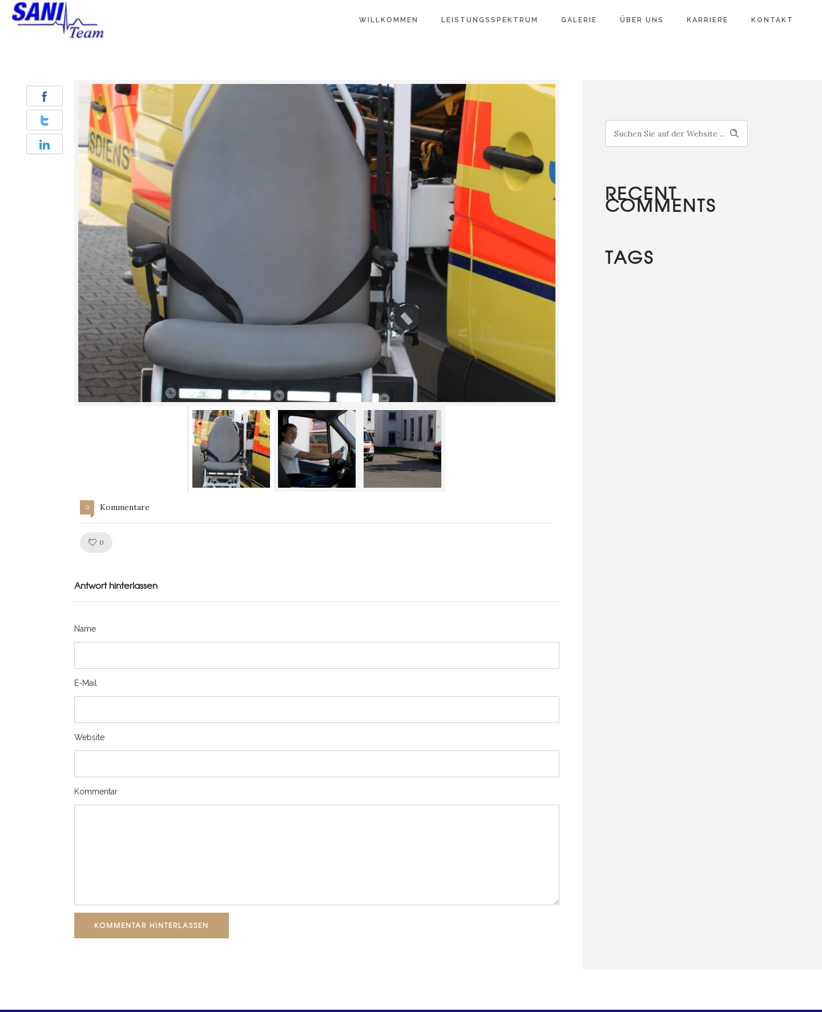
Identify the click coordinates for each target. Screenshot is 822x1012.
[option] (316, 243)
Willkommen (388, 20)
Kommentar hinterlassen (151, 925)
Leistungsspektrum (489, 20)
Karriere (707, 20)
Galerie (579, 20)
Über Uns (642, 20)
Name (85, 628)
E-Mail (85, 683)
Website (89, 737)
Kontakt (772, 20)
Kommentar (96, 791)
